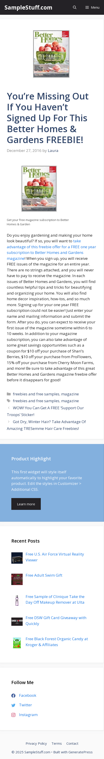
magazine (70, 394)
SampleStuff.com (28, 7)
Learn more (26, 504)
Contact (72, 743)
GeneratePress (80, 752)
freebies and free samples (36, 394)
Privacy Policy (36, 743)
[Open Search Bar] (74, 7)
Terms (56, 743)
